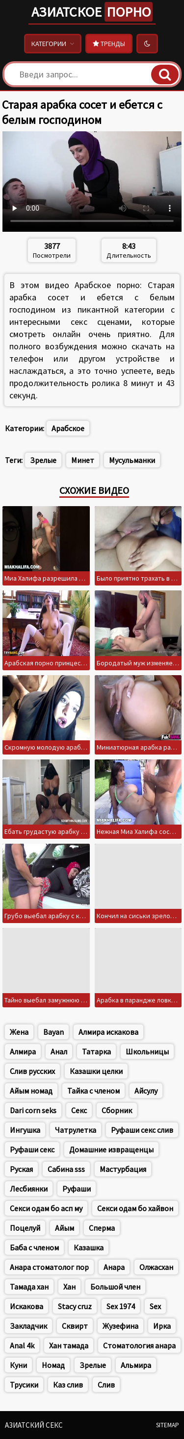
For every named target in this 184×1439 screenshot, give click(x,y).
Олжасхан (156, 1267)
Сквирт (75, 1326)
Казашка (89, 1247)
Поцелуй (25, 1228)
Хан (69, 1287)
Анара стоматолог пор (49, 1267)
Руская (21, 1169)
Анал (59, 1051)
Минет (82, 460)
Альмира (136, 1365)
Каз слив (68, 1385)
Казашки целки (96, 1071)
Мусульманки (132, 460)
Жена (19, 1032)
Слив (106, 1385)
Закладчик (28, 1326)
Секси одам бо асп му (46, 1208)
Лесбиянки (29, 1189)
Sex (155, 1306)
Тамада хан (29, 1287)
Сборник (117, 1110)
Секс (79, 1110)
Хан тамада (68, 1345)
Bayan (53, 1032)
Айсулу (146, 1091)
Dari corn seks (33, 1110)
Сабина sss (66, 1169)
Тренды (109, 43)
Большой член (115, 1287)
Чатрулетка (75, 1130)
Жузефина (120, 1326)
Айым (64, 1228)
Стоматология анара (139, 1345)
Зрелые (43, 460)
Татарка (96, 1051)
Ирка (162, 1326)
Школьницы (147, 1051)
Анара (114, 1267)
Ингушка (25, 1130)
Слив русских (32, 1071)
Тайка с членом (93, 1091)
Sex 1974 (120, 1306)
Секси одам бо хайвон (135, 1208)
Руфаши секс (32, 1149)
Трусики (24, 1385)
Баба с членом (34, 1247)
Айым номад (31, 1091)
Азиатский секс (34, 1425)
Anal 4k (22, 1345)
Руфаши (76, 1189)
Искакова (26, 1306)
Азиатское (92, 12)
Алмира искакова (108, 1032)
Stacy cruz (75, 1306)
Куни (18, 1365)
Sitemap (167, 1425)
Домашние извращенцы (111, 1149)
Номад (53, 1365)
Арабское (68, 428)
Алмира (23, 1051)
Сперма (102, 1228)
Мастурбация (123, 1169)
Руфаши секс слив (142, 1130)
